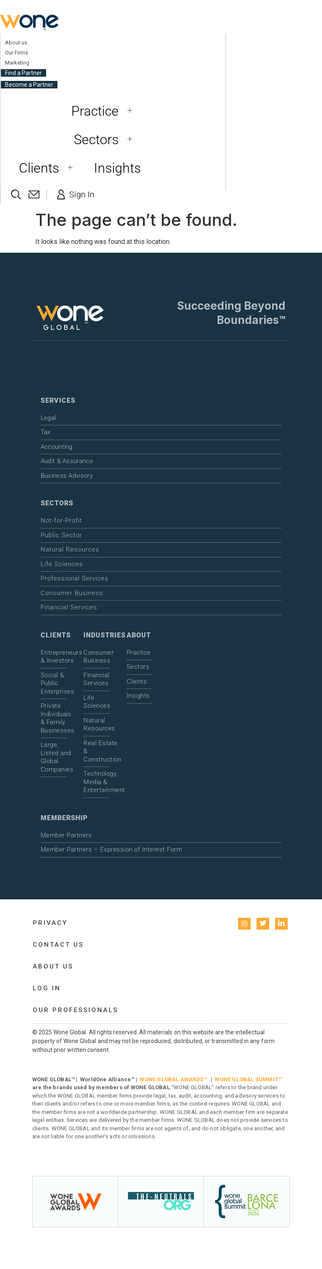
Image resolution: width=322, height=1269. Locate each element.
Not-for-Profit (61, 520)
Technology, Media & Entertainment (96, 782)
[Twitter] (263, 924)
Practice (104, 111)
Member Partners (66, 835)
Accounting (57, 447)
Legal (48, 418)
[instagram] (244, 924)
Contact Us (58, 944)
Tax (46, 432)
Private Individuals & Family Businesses (54, 718)
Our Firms (16, 52)
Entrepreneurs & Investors (54, 657)
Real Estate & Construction (96, 751)
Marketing (17, 63)
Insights (117, 168)
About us (16, 42)
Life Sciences (62, 564)
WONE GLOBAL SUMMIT (246, 1079)
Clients (49, 168)
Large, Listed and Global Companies (54, 757)
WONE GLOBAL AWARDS (171, 1079)
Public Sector (61, 535)
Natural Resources (70, 549)
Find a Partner (23, 73)
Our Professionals (75, 1010)
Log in (47, 988)
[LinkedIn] (281, 924)
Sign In (74, 194)
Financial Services (69, 607)
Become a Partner (29, 84)
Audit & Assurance (67, 461)
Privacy (50, 923)
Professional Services (75, 578)
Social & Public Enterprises (54, 683)
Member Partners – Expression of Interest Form (111, 849)
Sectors (106, 140)
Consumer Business (72, 593)
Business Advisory (67, 475)
